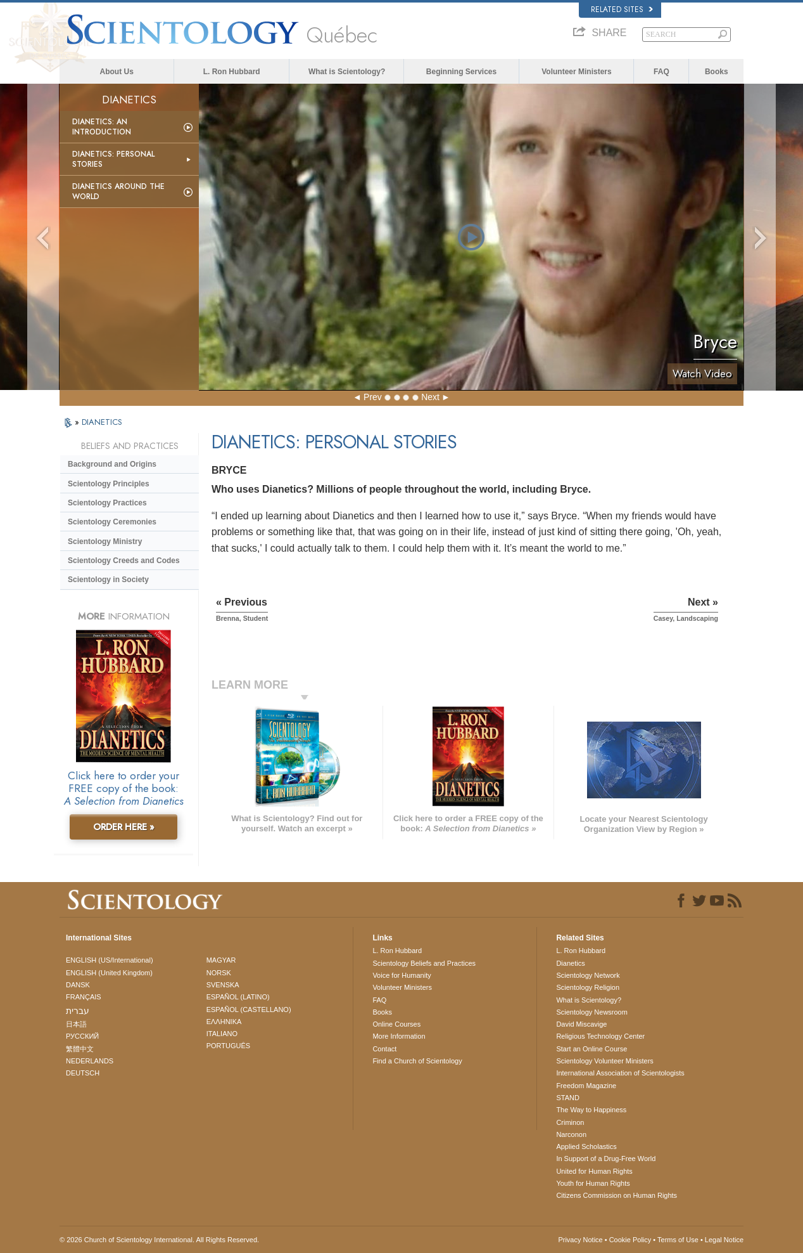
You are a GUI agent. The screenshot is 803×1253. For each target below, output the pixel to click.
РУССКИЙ (82, 1036)
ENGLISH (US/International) (109, 960)
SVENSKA (222, 985)
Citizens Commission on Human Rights (616, 1195)
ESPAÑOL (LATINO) (238, 997)
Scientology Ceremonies (112, 521)
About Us (117, 71)
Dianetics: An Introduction (101, 127)
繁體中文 (80, 1049)
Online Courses (396, 1024)
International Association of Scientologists (620, 1073)
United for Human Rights (594, 1171)
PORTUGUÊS (228, 1045)
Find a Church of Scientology (417, 1061)
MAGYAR (221, 960)
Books (716, 71)
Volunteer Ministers (576, 71)
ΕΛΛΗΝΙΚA (224, 1021)
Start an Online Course (591, 1049)
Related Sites (622, 9)
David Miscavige (581, 1024)
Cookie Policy (630, 1239)
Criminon (570, 1122)
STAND (567, 1097)
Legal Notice (724, 1239)
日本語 (76, 1024)
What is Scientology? (346, 71)
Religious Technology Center (600, 1036)
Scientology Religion (587, 987)
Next (430, 397)
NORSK (218, 973)
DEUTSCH (82, 1073)
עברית (77, 1011)
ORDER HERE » (124, 827)
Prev (373, 397)
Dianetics (570, 963)
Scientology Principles (108, 483)
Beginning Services (461, 71)
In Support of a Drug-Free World (605, 1158)
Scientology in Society (108, 579)
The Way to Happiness (591, 1109)
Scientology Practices (107, 502)
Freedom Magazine (586, 1085)
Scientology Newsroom (592, 1012)
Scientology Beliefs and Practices (424, 963)
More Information (398, 1036)
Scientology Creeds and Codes (124, 560)
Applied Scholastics (586, 1146)
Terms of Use (678, 1239)
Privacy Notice (580, 1239)
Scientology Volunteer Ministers (604, 1061)
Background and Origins (112, 464)
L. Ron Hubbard (231, 71)
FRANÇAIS (83, 997)
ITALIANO (221, 1033)
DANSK (78, 985)
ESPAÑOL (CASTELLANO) (248, 1009)
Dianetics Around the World (118, 191)
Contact (384, 1049)
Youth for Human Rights (592, 1183)
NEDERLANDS (89, 1061)
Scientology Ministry (105, 541)
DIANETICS (102, 422)
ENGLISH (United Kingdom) (109, 973)
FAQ (661, 71)
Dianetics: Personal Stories (113, 159)
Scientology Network (587, 975)
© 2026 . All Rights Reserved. (159, 1239)
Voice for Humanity (401, 975)
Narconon (571, 1134)
